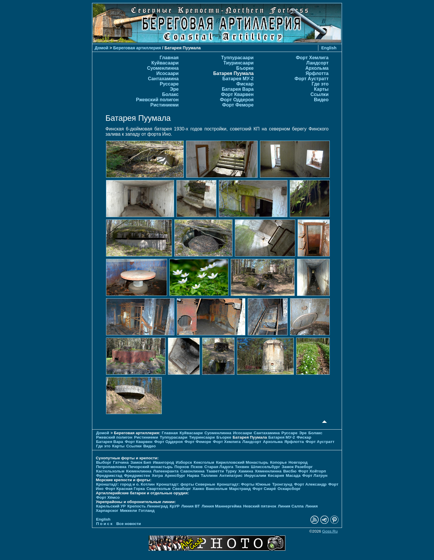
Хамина (245, 471)
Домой (101, 48)
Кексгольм (204, 462)
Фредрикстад (109, 475)
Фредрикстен (137, 475)
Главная (169, 57)
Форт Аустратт (312, 78)
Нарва (193, 475)
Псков (197, 467)
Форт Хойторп (312, 471)
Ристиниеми (164, 104)
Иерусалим (255, 475)
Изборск (184, 462)
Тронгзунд (282, 484)
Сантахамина (163, 78)
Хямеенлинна (268, 471)
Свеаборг (181, 488)
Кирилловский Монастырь (242, 462)
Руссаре (169, 83)
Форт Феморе (238, 104)
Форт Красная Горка (125, 488)
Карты (321, 89)
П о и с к (104, 523)
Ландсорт (317, 62)
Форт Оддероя (237, 99)
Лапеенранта (165, 471)
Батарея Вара (238, 89)
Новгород (298, 462)
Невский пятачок (259, 506)
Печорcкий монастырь (150, 467)
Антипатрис (231, 475)
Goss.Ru (330, 531)
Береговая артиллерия (137, 48)
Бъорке (245, 68)
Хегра (157, 475)
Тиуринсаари (238, 62)
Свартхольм (159, 488)
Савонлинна (192, 471)
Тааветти (215, 471)
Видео (321, 99)
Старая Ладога (218, 467)
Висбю (290, 471)
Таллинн (209, 475)
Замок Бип (140, 462)
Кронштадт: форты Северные (186, 484)
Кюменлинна (139, 471)
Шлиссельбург (265, 467)
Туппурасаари (237, 57)
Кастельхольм (110, 471)
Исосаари (167, 73)
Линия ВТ (190, 506)
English (328, 48)
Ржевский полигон (157, 99)
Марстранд (240, 488)
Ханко (198, 488)
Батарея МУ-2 (238, 78)
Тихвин (242, 467)
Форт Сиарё (264, 488)
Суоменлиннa (162, 68)
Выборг (103, 462)
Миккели (128, 510)
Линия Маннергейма (222, 506)
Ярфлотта (317, 73)
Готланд (147, 510)
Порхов (181, 467)
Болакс (170, 94)
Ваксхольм (217, 488)
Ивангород (163, 462)
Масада (293, 475)
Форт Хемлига (312, 57)
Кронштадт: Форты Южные (244, 484)
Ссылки (319, 94)
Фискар (245, 83)
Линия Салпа (291, 506)
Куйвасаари (165, 62)
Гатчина (121, 462)
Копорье (278, 462)
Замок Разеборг (297, 467)
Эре (174, 89)
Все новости (128, 523)
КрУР (175, 506)
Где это (320, 83)
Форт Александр (310, 484)
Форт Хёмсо (108, 497)
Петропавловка (111, 467)
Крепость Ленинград (147, 506)
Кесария (276, 475)
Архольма (317, 68)
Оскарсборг (289, 488)
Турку (231, 471)
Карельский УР (111, 506)
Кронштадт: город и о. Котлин (125, 484)
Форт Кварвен (237, 94)
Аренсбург (175, 475)
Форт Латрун (314, 475)
